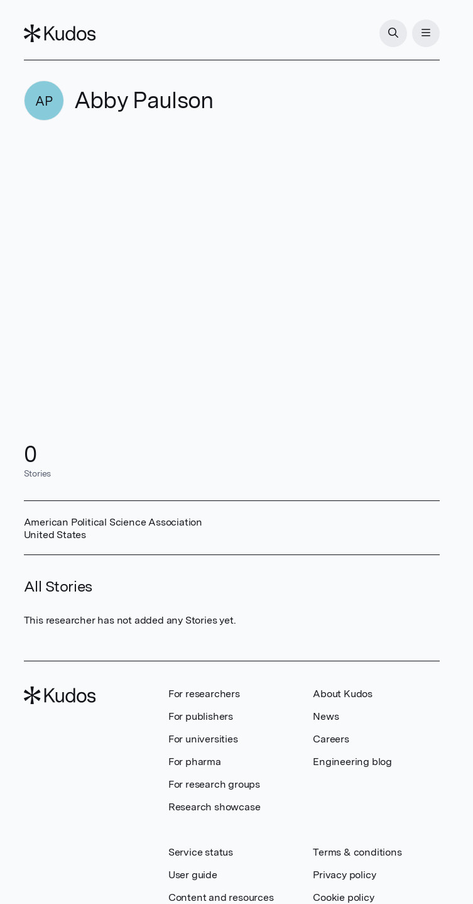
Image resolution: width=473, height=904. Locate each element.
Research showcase (214, 807)
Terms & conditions (357, 852)
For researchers (204, 694)
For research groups (214, 784)
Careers (331, 739)
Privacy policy (344, 875)
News (326, 716)
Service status (200, 852)
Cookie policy (343, 897)
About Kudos (342, 694)
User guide (192, 875)
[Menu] (426, 33)
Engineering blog (352, 762)
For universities (203, 739)
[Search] (393, 33)
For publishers (200, 716)
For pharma (194, 762)
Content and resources (221, 897)
